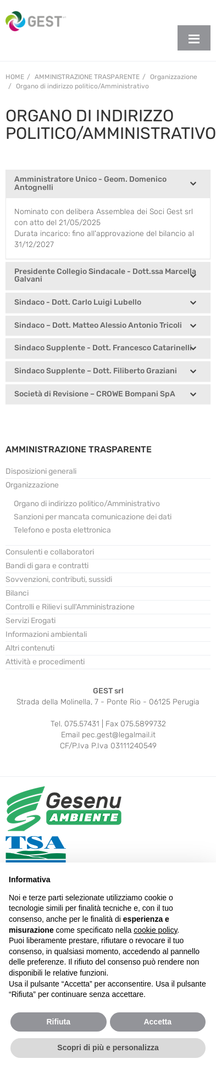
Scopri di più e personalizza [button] (107, 1047)
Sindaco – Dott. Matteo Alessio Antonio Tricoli (98, 326)
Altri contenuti (29, 648)
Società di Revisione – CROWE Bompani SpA (94, 394)
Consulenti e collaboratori (49, 552)
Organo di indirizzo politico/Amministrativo (87, 503)
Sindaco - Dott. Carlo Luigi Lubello (77, 303)
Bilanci (17, 593)
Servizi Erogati (30, 620)
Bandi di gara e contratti (46, 565)
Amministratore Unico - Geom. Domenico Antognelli (90, 184)
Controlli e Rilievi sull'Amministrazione (70, 607)
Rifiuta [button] (58, 1021)
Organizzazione (32, 485)
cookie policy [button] (155, 930)
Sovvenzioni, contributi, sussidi (58, 579)
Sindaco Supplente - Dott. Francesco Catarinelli (103, 348)
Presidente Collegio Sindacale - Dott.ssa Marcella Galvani (105, 276)
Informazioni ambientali (46, 634)
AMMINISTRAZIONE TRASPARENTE (78, 449)
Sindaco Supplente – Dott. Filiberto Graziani (95, 371)
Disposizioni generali (40, 471)
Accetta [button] (157, 1021)
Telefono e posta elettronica (62, 530)
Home (14, 77)
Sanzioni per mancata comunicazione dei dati (92, 517)
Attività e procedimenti (45, 661)
